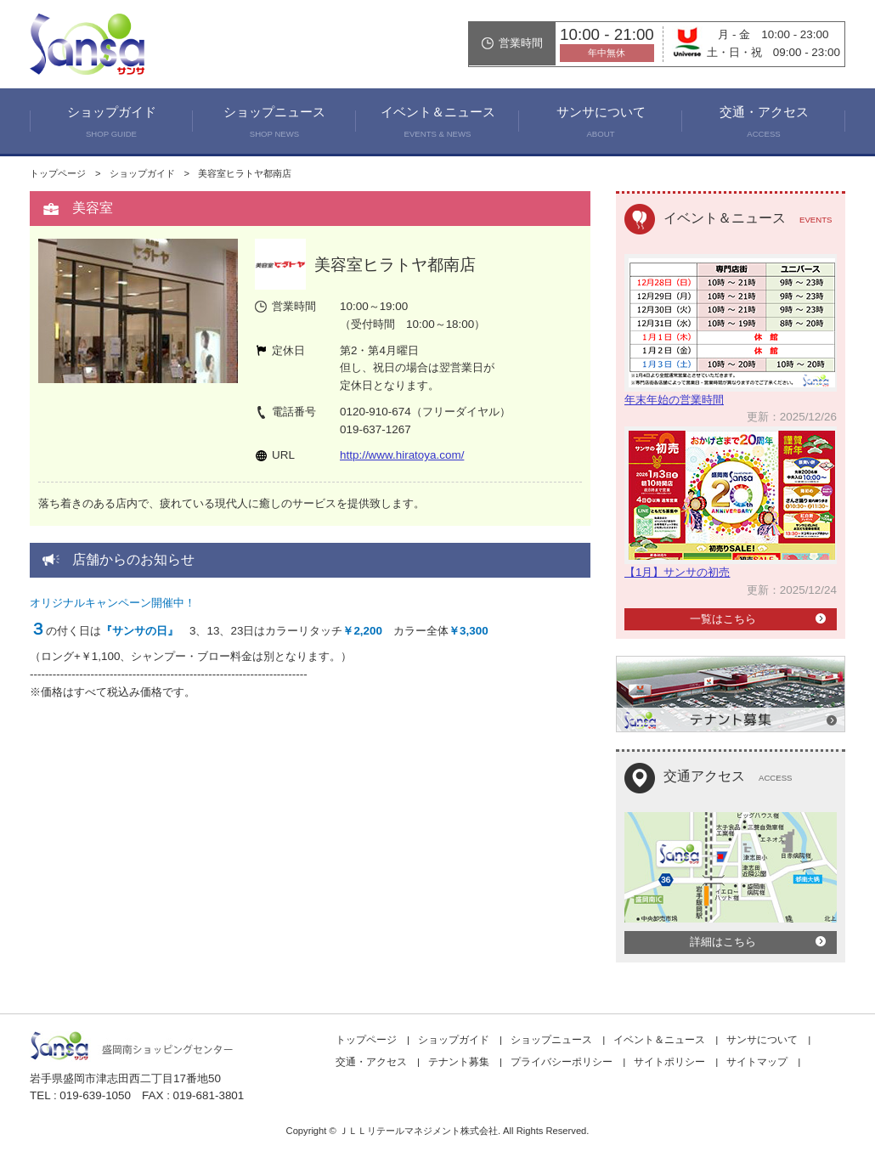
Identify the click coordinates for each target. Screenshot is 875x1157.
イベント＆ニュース (437, 124)
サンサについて (600, 124)
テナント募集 (458, 1062)
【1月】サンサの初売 (677, 572)
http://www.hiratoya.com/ (402, 455)
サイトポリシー (669, 1062)
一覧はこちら (723, 618)
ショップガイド (111, 124)
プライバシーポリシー (561, 1062)
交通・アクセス (763, 124)
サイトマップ (757, 1062)
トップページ (58, 173)
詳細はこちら (723, 941)
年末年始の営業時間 (674, 399)
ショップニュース (274, 124)
